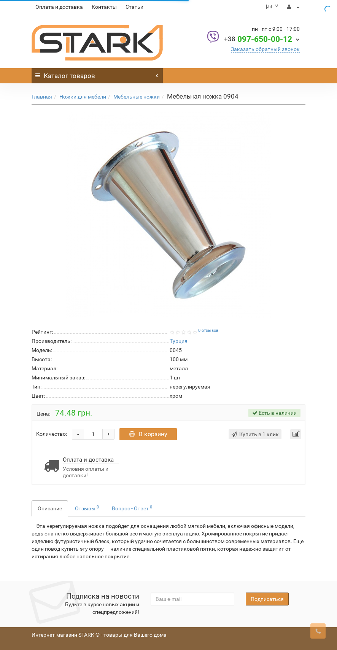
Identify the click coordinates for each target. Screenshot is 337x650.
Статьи (134, 7)
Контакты (104, 7)
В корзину (148, 434)
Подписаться (267, 599)
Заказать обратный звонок (265, 49)
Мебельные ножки (136, 97)
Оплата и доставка (59, 7)
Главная (42, 97)
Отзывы (87, 508)
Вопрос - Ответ (132, 508)
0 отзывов (208, 330)
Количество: (51, 434)
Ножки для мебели (82, 97)
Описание (50, 508)
